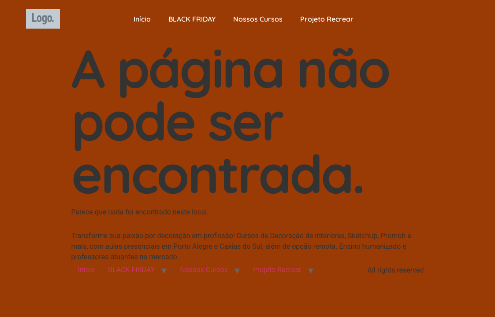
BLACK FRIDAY (192, 19)
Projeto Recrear (327, 19)
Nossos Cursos (258, 19)
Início (142, 19)
